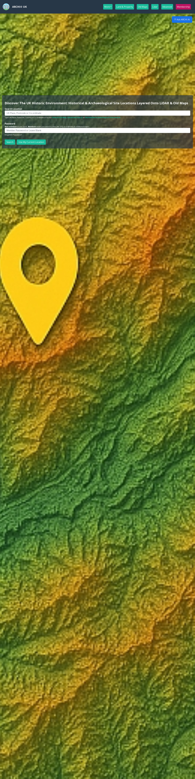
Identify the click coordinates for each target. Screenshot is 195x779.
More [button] (107, 6)
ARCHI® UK (19, 7)
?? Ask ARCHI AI (182, 19)
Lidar (155, 6)
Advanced (167, 6)
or (76, 117)
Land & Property (124, 6)
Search (9, 142)
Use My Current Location (31, 142)
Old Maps (143, 6)
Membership (183, 6)
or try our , (55, 117)
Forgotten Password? (13, 135)
